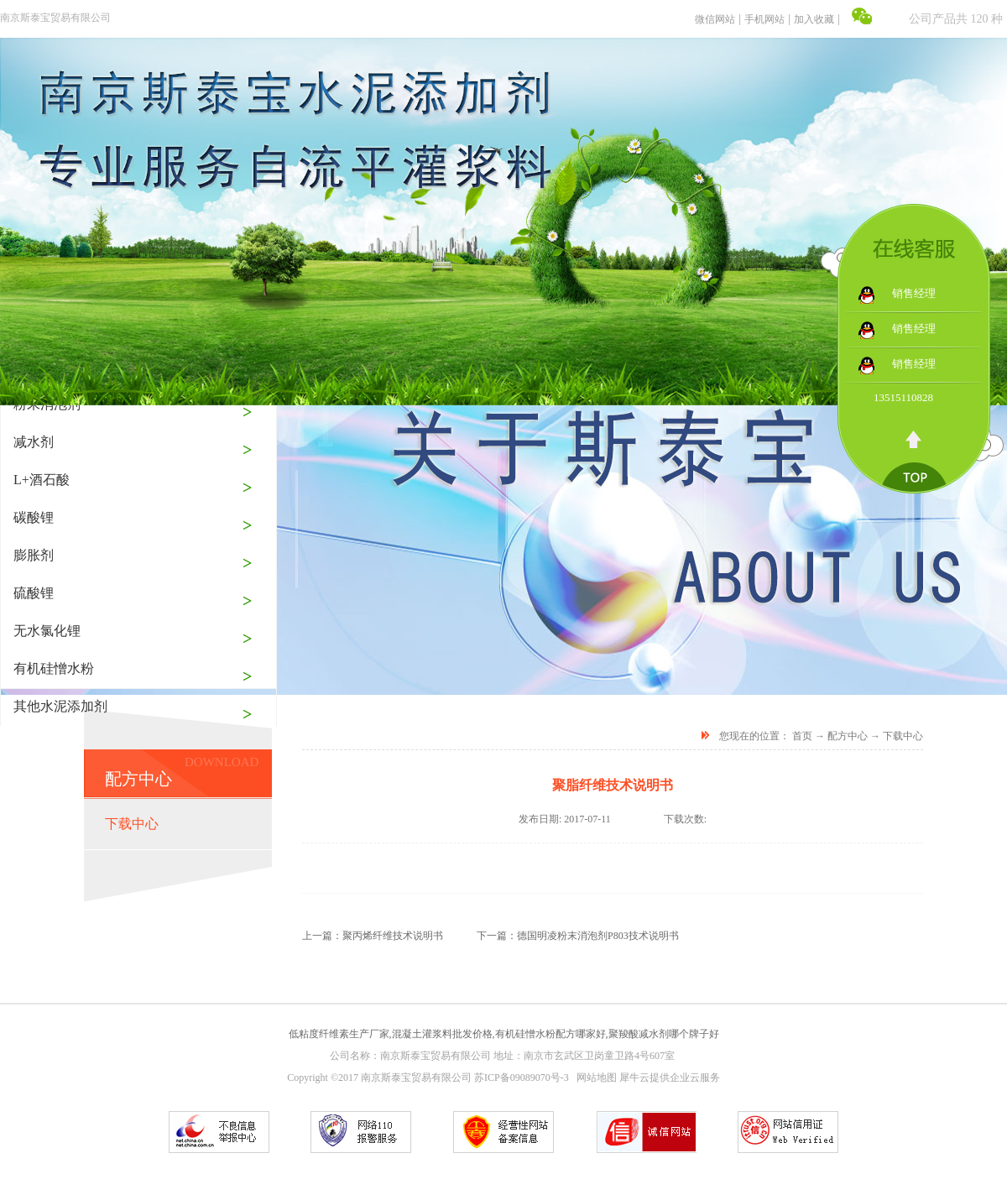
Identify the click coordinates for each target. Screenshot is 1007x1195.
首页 (802, 736)
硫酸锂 (33, 593)
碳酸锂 (33, 517)
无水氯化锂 (47, 631)
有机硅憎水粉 (53, 668)
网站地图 (594, 1077)
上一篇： (372, 936)
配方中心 (847, 736)
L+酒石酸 (41, 479)
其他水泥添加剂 (60, 706)
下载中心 (903, 736)
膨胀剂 (33, 555)
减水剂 (33, 442)
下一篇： (578, 936)
